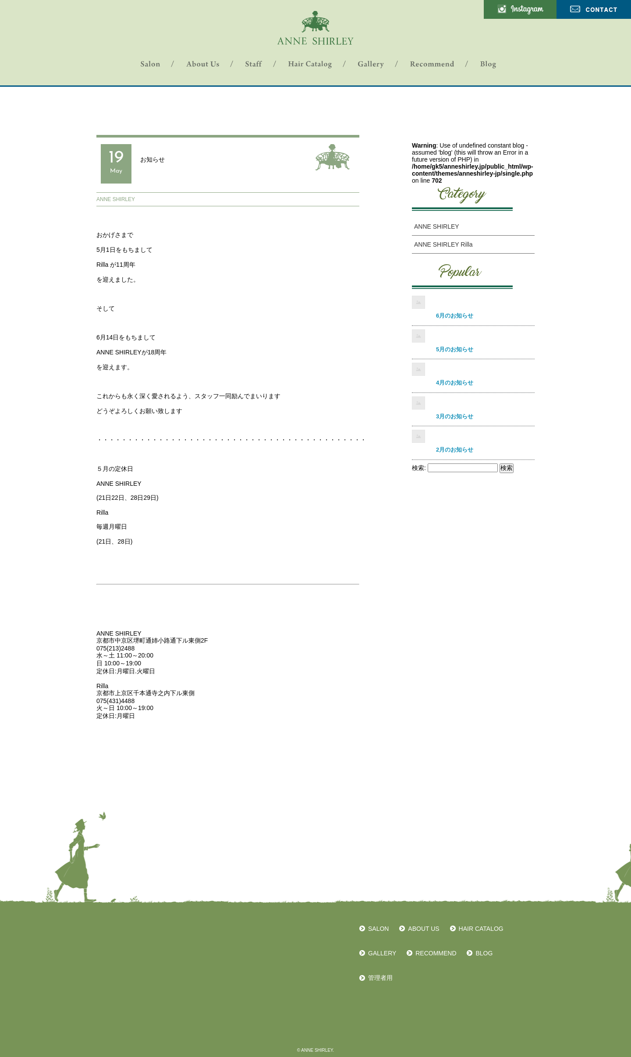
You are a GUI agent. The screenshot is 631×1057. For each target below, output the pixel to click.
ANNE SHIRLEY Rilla (443, 244)
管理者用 (380, 977)
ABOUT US (423, 928)
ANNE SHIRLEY (115, 199)
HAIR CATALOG (481, 928)
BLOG (484, 953)
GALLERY (382, 953)
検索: (419, 467)
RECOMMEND (435, 953)
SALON (378, 928)
